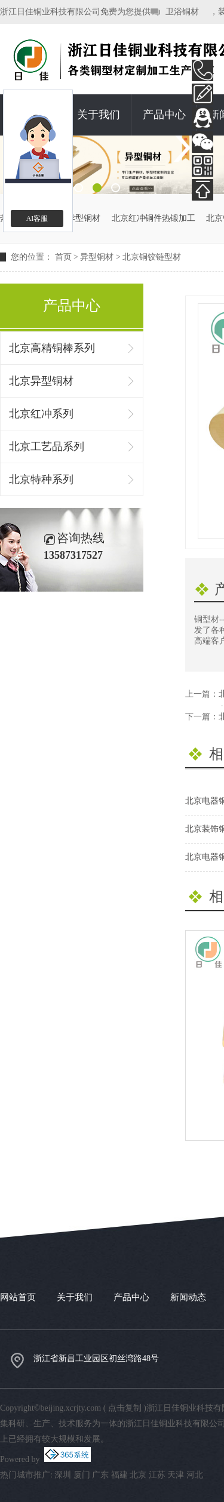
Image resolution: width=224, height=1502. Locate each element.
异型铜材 (96, 257)
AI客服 (37, 218)
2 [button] (97, 187)
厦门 (81, 1474)
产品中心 (164, 115)
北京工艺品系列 (46, 447)
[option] (112, 165)
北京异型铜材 (75, 218)
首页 (63, 257)
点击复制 (125, 1407)
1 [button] (78, 187)
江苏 (157, 1474)
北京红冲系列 (41, 414)
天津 (175, 1474)
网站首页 (18, 1297)
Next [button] (181, 148)
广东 (100, 1474)
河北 (194, 1474)
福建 (119, 1474)
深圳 (62, 1474)
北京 (138, 1474)
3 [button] (115, 187)
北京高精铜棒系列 (52, 348)
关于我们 (98, 115)
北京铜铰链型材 (151, 257)
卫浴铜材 (182, 11)
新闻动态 (188, 1297)
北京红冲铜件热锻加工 (153, 218)
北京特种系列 (41, 479)
